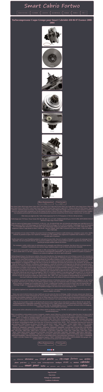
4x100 (39, 362)
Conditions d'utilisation (52, 380)
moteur (76, 362)
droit (48, 366)
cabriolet (84, 361)
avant (65, 362)
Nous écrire (52, 375)
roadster (69, 366)
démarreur (20, 359)
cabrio (83, 365)
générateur (53, 366)
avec (29, 362)
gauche (50, 359)
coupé (43, 358)
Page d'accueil (52, 372)
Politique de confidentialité (52, 377)
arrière (87, 359)
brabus (15, 366)
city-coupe (64, 359)
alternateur (29, 359)
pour (36, 365)
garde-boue (23, 362)
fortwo (74, 358)
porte (15, 359)
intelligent (59, 362)
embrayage (63, 366)
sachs (58, 366)
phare (17, 362)
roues (81, 359)
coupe (76, 366)
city (71, 362)
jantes (56, 359)
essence (90, 366)
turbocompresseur (48, 362)
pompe (36, 359)
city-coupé (21, 366)
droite (33, 362)
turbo (43, 366)
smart (28, 365)
